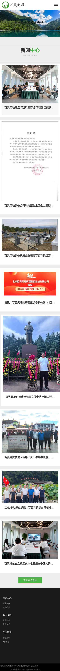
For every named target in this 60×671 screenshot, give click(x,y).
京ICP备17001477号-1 (31, 669)
